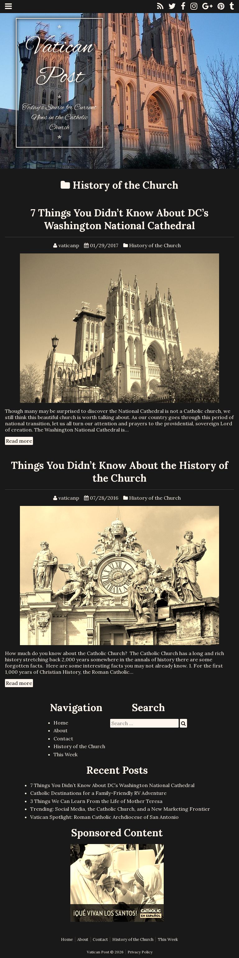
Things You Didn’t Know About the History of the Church (119, 471)
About (61, 730)
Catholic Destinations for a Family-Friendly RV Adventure (98, 793)
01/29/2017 (104, 245)
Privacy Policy (140, 952)
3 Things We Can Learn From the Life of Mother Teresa (96, 801)
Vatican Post (59, 62)
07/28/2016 (104, 498)
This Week (65, 754)
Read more (19, 441)
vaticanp (69, 245)
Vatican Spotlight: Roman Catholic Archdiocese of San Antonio (104, 817)
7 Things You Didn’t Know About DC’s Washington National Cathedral (119, 219)
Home (61, 723)
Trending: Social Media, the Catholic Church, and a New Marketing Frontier (120, 809)
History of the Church (155, 245)
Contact (63, 738)
